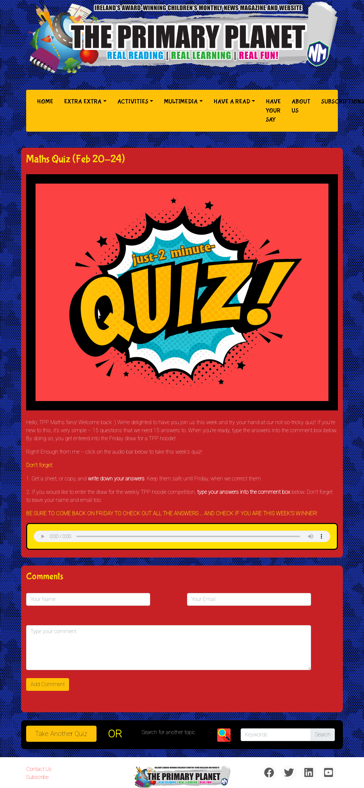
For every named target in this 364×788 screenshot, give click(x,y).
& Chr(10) (182, 536)
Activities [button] (132, 101)
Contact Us (39, 769)
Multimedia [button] (181, 101)
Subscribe (37, 777)
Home (46, 101)
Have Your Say (273, 110)
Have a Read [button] (232, 101)
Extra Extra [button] (83, 101)
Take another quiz (61, 734)
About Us (301, 106)
